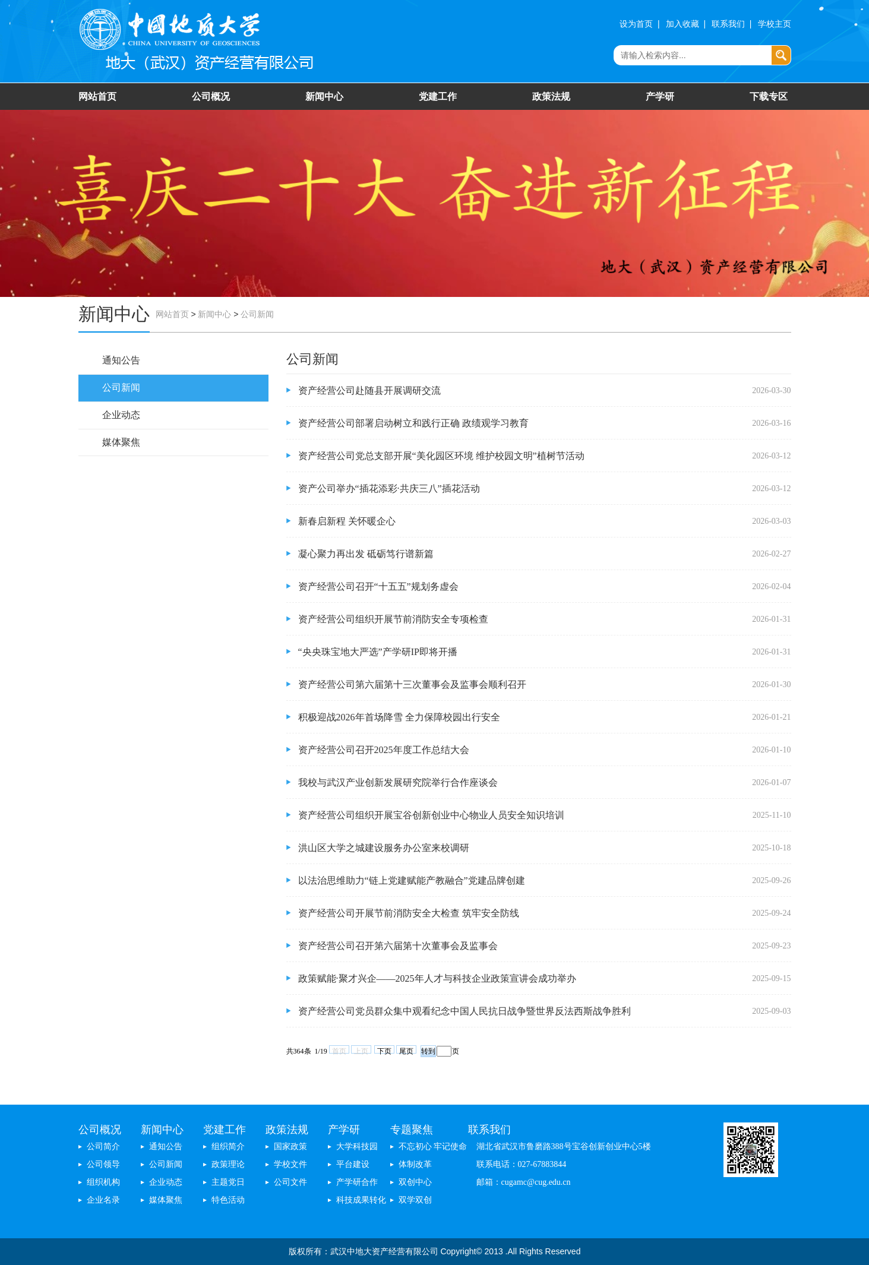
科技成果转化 (361, 1200)
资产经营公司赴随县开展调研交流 (369, 390)
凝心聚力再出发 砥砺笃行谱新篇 (366, 554)
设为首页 (636, 24)
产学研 (660, 96)
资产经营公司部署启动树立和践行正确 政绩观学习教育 (413, 423)
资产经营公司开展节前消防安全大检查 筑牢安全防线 (408, 913)
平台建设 (352, 1164)
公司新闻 (257, 314)
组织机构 (103, 1182)
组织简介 (228, 1146)
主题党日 (228, 1182)
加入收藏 (682, 24)
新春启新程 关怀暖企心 (347, 521)
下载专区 (769, 96)
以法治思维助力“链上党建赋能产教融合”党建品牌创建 (411, 880)
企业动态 (121, 415)
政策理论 (228, 1164)
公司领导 (103, 1164)
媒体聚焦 (121, 442)
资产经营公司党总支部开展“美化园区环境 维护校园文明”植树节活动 (441, 456)
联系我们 (728, 24)
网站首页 (97, 96)
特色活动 (228, 1200)
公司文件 (290, 1182)
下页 (384, 1050)
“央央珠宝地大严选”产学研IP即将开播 (377, 652)
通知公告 (121, 360)
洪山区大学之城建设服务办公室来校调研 (383, 848)
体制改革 (415, 1164)
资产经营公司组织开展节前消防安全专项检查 (393, 619)
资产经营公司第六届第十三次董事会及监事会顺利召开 (412, 684)
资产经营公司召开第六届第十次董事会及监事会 (398, 946)
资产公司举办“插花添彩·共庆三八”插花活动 (389, 488)
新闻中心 (324, 96)
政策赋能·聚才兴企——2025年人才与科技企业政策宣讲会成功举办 (437, 978)
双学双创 (415, 1200)
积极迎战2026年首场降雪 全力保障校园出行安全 (399, 717)
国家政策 (290, 1146)
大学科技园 (357, 1146)
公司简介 (103, 1146)
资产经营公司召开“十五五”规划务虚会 (378, 586)
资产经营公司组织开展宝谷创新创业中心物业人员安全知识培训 (431, 815)
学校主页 (774, 24)
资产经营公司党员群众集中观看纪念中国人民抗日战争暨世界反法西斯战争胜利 (464, 1011)
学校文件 (290, 1164)
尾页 (406, 1050)
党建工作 (438, 96)
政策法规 (551, 96)
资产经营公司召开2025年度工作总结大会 (383, 750)
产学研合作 (357, 1182)
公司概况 (211, 96)
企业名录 (103, 1200)
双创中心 (415, 1182)
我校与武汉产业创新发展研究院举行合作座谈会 (398, 782)
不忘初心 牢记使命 (433, 1146)
